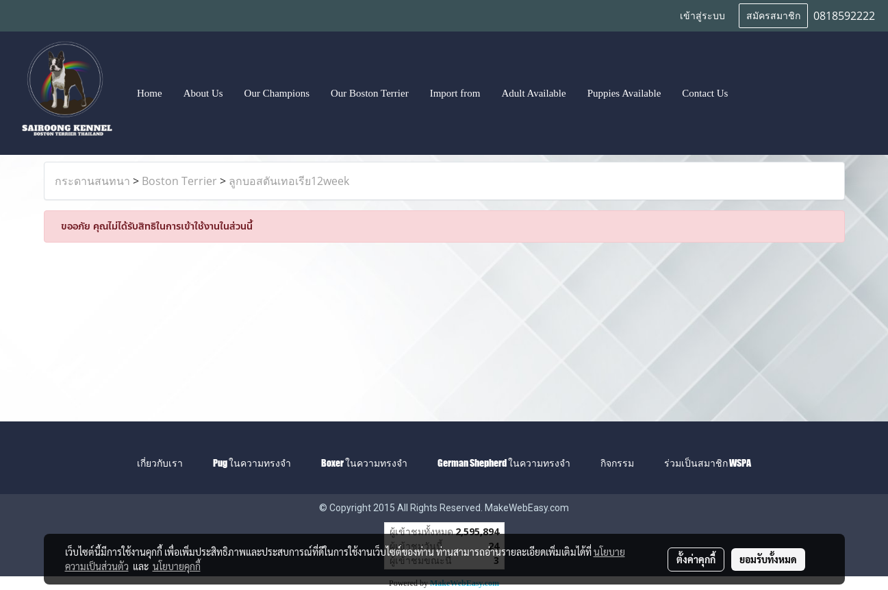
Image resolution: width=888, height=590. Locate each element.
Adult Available (533, 93)
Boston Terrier (179, 180)
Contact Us (705, 93)
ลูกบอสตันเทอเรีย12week (289, 180)
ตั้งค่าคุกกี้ (695, 559)
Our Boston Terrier (370, 93)
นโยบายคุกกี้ (177, 566)
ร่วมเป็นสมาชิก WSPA (707, 463)
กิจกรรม (617, 463)
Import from (455, 93)
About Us (203, 93)
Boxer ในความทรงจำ (364, 463)
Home (149, 93)
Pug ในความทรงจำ (252, 463)
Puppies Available (624, 93)
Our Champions (276, 93)
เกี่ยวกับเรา (160, 463)
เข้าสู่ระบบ (702, 16)
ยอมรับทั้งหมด (768, 559)
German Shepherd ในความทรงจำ (503, 463)
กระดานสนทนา (92, 180)
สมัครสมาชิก (773, 16)
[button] (751, 93)
